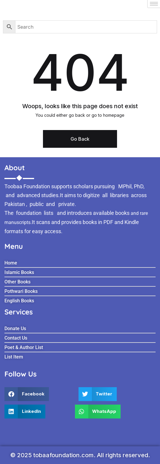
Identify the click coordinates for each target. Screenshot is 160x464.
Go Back (80, 139)
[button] (26, 394)
